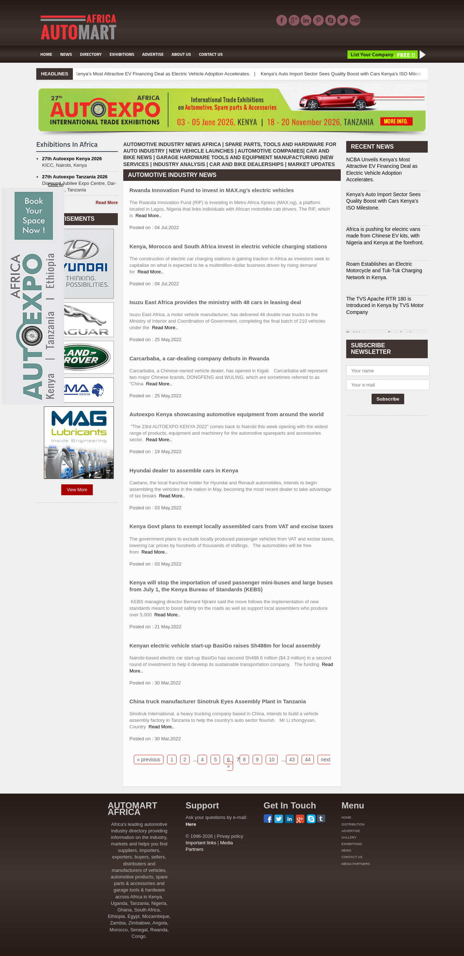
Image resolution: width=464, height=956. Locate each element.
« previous (149, 759)
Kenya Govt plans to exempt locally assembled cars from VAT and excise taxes (231, 526)
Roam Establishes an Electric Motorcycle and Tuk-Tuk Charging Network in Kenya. (384, 270)
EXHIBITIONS (121, 54)
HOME (46, 54)
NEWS (66, 54)
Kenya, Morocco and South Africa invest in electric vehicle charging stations (228, 246)
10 (272, 759)
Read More (107, 202)
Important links (201, 842)
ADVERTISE (152, 54)
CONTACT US (211, 54)
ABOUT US (181, 54)
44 (308, 759)
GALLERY (348, 837)
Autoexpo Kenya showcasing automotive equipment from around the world (226, 414)
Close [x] (55, 184)
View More (77, 489)
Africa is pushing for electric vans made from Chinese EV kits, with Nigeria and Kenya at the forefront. (385, 235)
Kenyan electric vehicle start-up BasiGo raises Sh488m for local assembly (224, 645)
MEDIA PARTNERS (355, 864)
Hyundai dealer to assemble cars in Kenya (183, 470)
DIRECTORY (91, 54)
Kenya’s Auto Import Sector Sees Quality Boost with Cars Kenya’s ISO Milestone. (354, 73)
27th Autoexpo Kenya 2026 (72, 158)
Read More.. (149, 215)
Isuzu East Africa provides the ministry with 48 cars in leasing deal (215, 302)
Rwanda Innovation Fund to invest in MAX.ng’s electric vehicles (211, 190)
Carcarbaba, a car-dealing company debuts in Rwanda (199, 358)
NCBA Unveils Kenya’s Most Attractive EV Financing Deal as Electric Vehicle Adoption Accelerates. (155, 73)
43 (292, 759)
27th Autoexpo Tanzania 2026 (75, 176)
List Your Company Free (386, 54)
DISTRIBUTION (353, 824)
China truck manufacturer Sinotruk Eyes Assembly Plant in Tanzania (217, 701)
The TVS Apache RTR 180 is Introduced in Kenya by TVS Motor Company (385, 305)
